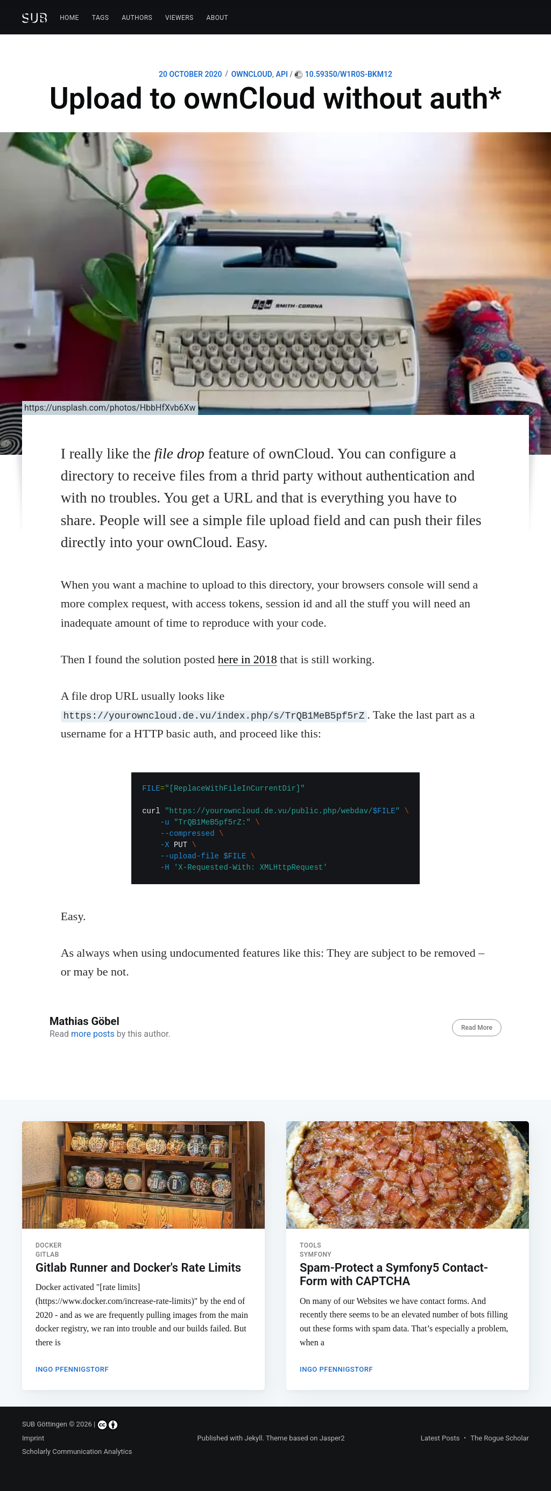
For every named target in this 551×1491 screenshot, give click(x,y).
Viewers (179, 17)
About (218, 17)
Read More (476, 1027)
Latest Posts (440, 1438)
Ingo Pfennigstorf (72, 1365)
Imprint (33, 1438)
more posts (93, 1034)
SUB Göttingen (44, 1425)
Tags (100, 17)
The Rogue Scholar (499, 1438)
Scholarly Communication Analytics (77, 1452)
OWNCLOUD (251, 74)
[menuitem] (69, 18)
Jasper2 (332, 1438)
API (282, 74)
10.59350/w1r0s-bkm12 (343, 74)
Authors (137, 17)
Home (69, 17)
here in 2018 (247, 659)
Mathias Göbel (84, 1021)
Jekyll (253, 1438)
